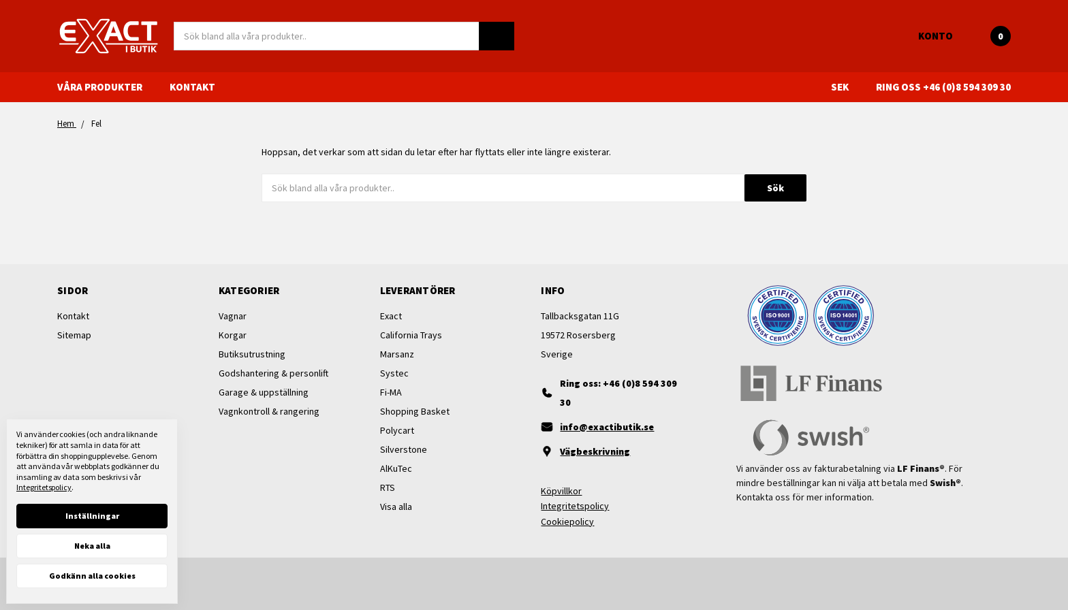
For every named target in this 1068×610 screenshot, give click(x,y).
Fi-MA (391, 392)
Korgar (233, 335)
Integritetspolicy (575, 506)
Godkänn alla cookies (92, 576)
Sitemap (74, 335)
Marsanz (397, 354)
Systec (394, 373)
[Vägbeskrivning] (614, 451)
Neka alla (92, 546)
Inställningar (92, 516)
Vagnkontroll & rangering (269, 411)
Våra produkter (106, 86)
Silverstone (403, 449)
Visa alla (396, 506)
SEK (846, 86)
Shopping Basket (415, 411)
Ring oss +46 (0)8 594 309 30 (943, 86)
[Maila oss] (614, 426)
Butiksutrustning (252, 354)
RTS (387, 487)
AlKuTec (396, 468)
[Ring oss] (614, 393)
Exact (391, 316)
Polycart (397, 430)
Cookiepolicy (567, 521)
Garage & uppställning (264, 392)
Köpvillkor (561, 491)
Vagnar (233, 316)
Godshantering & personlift (273, 373)
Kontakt (192, 86)
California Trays (411, 335)
